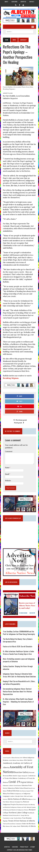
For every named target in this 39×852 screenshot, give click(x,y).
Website (8, 480)
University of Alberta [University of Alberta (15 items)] (28, 826)
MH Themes (29, 850)
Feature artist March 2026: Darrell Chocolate (17, 646)
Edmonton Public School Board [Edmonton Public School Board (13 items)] (18, 788)
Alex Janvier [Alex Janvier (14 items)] (28, 760)
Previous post (20, 420)
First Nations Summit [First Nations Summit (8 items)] (25, 791)
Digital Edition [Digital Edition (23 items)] (26, 782)
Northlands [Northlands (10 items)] (31, 813)
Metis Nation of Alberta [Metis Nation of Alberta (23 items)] (18, 799)
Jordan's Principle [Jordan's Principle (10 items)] (15, 796)
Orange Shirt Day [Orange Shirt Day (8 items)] (25, 815)
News (14, 40)
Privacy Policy (24, 847)
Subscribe (14, 1)
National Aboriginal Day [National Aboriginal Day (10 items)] (16, 802)
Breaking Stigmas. (11, 378)
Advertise (23, 1)
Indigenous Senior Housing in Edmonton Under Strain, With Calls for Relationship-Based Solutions (19, 675)
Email (7, 474)
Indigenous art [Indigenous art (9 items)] (19, 793)
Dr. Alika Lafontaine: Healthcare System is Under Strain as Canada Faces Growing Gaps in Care (18, 652)
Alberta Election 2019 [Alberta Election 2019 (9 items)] (16, 757)
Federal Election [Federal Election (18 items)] (13, 791)
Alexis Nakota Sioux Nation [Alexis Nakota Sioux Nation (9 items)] (16, 760)
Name (7, 467)
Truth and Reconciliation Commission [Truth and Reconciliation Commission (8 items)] (12, 823)
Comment (8, 451)
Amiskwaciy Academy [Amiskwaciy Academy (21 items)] (11, 763)
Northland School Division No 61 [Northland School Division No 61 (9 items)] (11, 815)
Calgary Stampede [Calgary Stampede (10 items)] (22, 775)
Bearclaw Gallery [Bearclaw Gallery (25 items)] (21, 772)
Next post (19, 423)
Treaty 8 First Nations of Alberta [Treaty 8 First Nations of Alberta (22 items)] (21, 821)
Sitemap (32, 847)
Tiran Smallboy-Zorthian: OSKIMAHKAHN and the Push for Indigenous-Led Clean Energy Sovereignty (19, 632)
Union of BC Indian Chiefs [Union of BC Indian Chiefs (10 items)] (13, 826)
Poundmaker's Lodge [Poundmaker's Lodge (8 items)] (8, 818)
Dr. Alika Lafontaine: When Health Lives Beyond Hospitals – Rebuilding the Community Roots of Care (18, 702)
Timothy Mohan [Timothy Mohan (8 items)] (18, 818)
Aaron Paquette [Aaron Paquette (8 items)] (7, 757)
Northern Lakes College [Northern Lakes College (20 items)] (18, 812)
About (6, 1)
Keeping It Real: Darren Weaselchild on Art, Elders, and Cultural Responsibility (19, 682)
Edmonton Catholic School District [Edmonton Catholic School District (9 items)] (12, 785)
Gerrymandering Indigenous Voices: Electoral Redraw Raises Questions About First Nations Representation (17, 691)
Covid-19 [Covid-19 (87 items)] (14, 782)
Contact (31, 1)
